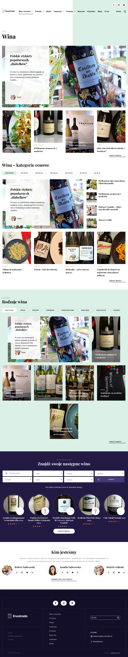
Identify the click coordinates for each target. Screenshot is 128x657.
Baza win (81, 11)
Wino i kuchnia (24, 11)
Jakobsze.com (115, 653)
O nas (107, 11)
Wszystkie (9, 173)
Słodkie (116, 310)
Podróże (38, 11)
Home (4, 31)
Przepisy (69, 11)
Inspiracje (57, 11)
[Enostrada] (8, 11)
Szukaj (121, 11)
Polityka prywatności (15, 636)
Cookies (11, 639)
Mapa (100, 11)
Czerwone (50, 310)
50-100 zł (83, 173)
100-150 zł (69, 173)
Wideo (48, 11)
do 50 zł (97, 173)
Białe (23, 310)
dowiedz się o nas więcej (61, 579)
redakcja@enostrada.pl (101, 636)
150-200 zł (54, 173)
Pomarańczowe (67, 310)
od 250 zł (24, 173)
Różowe (35, 310)
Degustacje (15, 52)
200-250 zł (39, 173)
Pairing (9, 139)
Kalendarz (91, 11)
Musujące (85, 310)
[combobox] (48, 473)
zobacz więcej (115, 155)
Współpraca (97, 642)
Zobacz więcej (64, 531)
